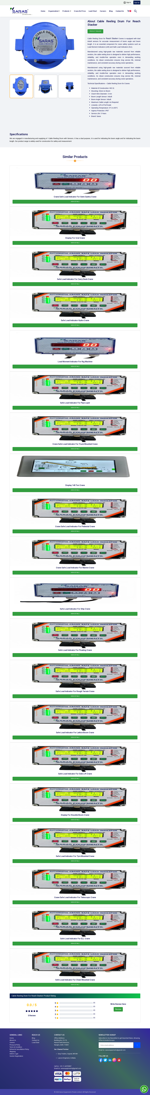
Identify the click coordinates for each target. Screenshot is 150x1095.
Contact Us (120, 11)
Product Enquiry (95, 31)
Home (43, 11)
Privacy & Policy (15, 1045)
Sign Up (136, 2)
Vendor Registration (16, 1056)
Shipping (13, 1051)
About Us (13, 1040)
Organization (53, 11)
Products (66, 11)
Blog (111, 11)
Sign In (127, 2)
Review (118, 1009)
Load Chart (93, 11)
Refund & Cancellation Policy (19, 1049)
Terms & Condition (16, 1047)
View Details (75, 201)
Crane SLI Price (80, 11)
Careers (103, 11)
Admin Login (14, 1054)
